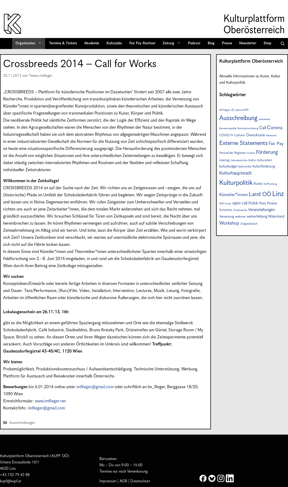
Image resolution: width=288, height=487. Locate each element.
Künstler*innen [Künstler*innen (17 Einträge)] (233, 194)
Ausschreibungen (22, 423)
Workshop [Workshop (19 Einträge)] (229, 223)
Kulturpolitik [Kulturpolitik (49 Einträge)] (236, 183)
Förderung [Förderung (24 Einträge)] (267, 152)
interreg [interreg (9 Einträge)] (224, 160)
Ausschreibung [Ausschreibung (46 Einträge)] (238, 118)
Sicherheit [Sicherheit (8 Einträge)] (225, 210)
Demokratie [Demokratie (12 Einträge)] (255, 135)
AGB (123, 481)
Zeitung (173, 43)
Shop (267, 43)
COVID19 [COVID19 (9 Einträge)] (226, 135)
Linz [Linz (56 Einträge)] (278, 194)
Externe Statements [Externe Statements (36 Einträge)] (243, 143)
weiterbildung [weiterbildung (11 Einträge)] (257, 216)
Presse (227, 43)
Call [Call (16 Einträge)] (262, 128)
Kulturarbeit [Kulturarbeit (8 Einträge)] (264, 160)
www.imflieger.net (50, 401)
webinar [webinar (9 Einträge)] (240, 216)
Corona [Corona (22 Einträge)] (274, 128)
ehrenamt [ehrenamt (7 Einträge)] (271, 135)
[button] (282, 43)
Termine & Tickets (63, 43)
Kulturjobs (114, 43)
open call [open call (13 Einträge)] (239, 203)
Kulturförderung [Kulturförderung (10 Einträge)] (263, 167)
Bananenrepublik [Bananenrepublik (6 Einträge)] (227, 128)
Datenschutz (140, 481)
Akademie (91, 43)
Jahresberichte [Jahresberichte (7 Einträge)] (239, 160)
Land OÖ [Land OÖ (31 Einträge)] (260, 194)
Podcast (194, 43)
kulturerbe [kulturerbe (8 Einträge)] (244, 166)
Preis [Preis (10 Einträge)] (262, 203)
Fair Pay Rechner (142, 43)
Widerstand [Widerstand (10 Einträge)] (276, 217)
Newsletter (247, 43)
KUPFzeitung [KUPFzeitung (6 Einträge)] (270, 184)
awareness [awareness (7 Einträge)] (264, 119)
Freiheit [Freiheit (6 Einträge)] (251, 153)
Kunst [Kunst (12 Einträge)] (258, 184)
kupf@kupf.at (10, 481)
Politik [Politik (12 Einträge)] (253, 203)
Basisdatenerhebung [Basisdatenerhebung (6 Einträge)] (247, 128)
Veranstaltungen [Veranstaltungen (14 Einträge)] (261, 210)
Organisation (30, 43)
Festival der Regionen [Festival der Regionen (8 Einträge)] (232, 153)
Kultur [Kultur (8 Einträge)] (252, 160)
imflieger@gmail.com (95, 387)
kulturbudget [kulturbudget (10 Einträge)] (228, 167)
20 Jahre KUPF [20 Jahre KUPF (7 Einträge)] (240, 110)
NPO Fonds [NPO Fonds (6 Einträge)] (225, 203)
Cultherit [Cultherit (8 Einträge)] (239, 135)
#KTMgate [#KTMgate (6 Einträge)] (224, 110)
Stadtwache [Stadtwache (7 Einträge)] (240, 210)
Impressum (107, 481)
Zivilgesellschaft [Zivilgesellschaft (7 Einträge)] (249, 223)
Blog (211, 43)
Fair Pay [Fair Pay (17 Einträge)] (276, 143)
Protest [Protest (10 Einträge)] (272, 203)
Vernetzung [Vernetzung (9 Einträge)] (226, 216)
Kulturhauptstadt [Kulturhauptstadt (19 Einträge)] (235, 173)
